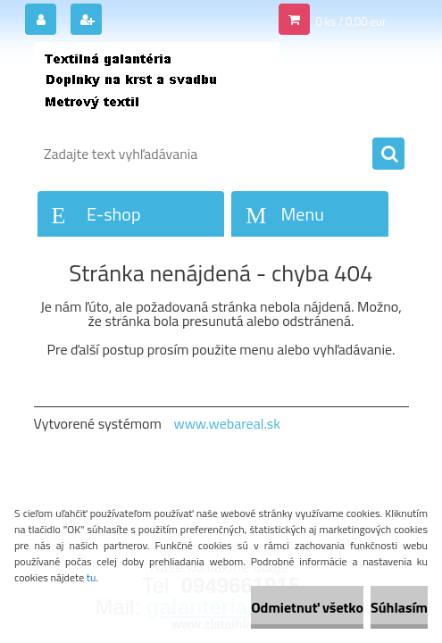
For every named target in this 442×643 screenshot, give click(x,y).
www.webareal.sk (226, 423)
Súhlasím (399, 607)
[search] (388, 154)
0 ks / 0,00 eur (350, 21)
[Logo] (156, 86)
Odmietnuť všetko (307, 607)
